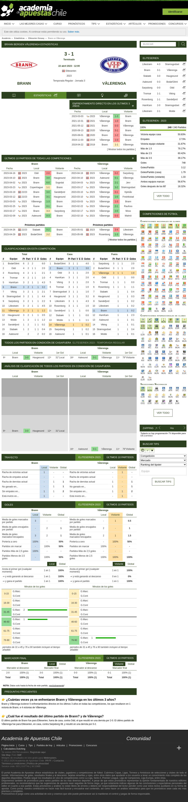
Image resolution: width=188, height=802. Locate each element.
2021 (92, 121)
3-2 (116, 187)
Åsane (36, 206)
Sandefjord (59, 192)
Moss (128, 211)
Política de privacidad (38, 763)
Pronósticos (76, 23)
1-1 (116, 144)
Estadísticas (116, 24)
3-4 (116, 229)
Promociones (157, 23)
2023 (69, 75)
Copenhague (36, 187)
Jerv (128, 182)
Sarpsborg (59, 211)
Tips (95, 24)
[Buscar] (182, 44)
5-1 (116, 130)
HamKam (13, 282)
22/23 (24, 192)
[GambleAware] (10, 798)
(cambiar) (148, 435)
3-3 (48, 211)
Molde (14, 320)
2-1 (116, 182)
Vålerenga (114, 83)
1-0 (116, 121)
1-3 (116, 116)
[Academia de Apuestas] (158, 748)
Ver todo (163, 196)
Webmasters (50, 758)
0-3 (116, 125)
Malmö (128, 215)
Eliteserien (69, 71)
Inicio (9, 24)
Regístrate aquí (37, 752)
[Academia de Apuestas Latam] (165, 748)
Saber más (73, 31)
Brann (24, 83)
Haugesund (59, 178)
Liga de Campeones (130, 778)
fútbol (99, 772)
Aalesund (36, 215)
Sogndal (59, 182)
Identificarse (175, 11)
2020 (92, 130)
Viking (14, 291)
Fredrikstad (128, 196)
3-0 (48, 178)
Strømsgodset (128, 187)
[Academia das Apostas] (136, 748)
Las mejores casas (34, 24)
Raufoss (128, 206)
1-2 (116, 135)
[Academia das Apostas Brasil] (144, 748)
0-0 (158, 87)
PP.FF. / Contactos (54, 760)
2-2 (48, 234)
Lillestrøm (128, 229)
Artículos (137, 24)
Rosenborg (104, 234)
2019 (92, 140)
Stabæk (36, 229)
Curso (58, 23)
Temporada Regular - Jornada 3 (69, 80)
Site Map (6, 755)
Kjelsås (128, 192)
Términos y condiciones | (14, 763)
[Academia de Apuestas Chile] (129, 748)
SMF (19, 755)
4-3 (158, 64)
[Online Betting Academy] (151, 748)
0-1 (48, 206)
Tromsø (14, 277)
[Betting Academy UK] (172, 748)
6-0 (48, 182)
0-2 (48, 229)
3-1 (48, 196)
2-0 (48, 173)
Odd (36, 173)
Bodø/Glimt (36, 234)
